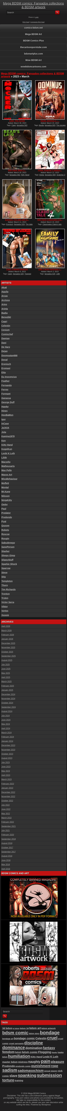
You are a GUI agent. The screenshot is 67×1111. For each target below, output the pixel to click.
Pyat (3, 521)
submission (49, 1075)
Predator (6, 513)
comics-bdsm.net (33, 27)
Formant (5, 394)
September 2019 (8, 839)
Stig (3, 577)
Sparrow (5, 568)
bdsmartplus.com (33, 53)
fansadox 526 (19, 224)
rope (54, 1066)
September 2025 (8, 656)
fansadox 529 (18, 274)
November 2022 (8, 796)
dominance (13, 1047)
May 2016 (5, 864)
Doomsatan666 (9, 355)
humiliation (19, 1056)
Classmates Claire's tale (52, 224)
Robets (5, 530)
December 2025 (8, 643)
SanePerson (7, 547)
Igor (3, 419)
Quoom (5, 526)
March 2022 (6, 818)
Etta (3, 372)
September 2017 (8, 852)
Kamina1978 (8, 436)
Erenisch (9, 224)
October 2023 (7, 754)
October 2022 (7, 801)
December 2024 (8, 694)
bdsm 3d (24, 1028)
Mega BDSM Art (33, 34)
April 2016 (5, 869)
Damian (5, 338)
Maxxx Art (6, 475)
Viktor (4, 606)
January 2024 (7, 741)
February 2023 (7, 784)
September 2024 (8, 707)
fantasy (49, 1048)
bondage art (7, 1039)
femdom (8, 1052)
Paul (3, 509)
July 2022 (5, 805)
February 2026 (7, 635)
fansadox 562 (15, 175)
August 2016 (6, 856)
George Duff (7, 402)
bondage (50, 1032)
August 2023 (6, 758)
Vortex (4, 611)
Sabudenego (8, 543)
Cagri (14, 125)
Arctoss (5, 300)
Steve (4, 572)
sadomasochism (31, 1070)
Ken (3, 441)
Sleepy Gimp (8, 555)
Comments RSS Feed (37, 22)
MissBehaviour (9, 479)
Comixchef (7, 334)
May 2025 (5, 673)
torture (8, 1080)
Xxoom (5, 615)
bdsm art (35, 1028)
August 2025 (6, 660)
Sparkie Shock (9, 564)
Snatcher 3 (61, 175)
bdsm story (34, 1033)
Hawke (5, 407)
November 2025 (8, 647)
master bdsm (10, 1062)
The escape (61, 125)
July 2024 (5, 716)
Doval (4, 360)
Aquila (41, 125)
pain (45, 1061)
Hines (4, 411)
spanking (27, 1075)
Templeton (7, 581)
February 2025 (7, 686)
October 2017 (7, 848)
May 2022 (5, 814)
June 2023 (5, 767)
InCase (5, 423)
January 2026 (7, 639)
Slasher (5, 551)
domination (34, 1048)
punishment (41, 1066)
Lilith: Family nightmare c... (49, 269)
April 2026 (5, 626)
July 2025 (5, 665)
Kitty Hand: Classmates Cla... (50, 220)
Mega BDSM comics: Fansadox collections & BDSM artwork (33, 5)
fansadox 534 (50, 274)
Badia (4, 313)
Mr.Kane (5, 492)
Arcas (4, 296)
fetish (18, 1052)
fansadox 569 (50, 175)
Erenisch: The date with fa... (17, 220)
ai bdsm (16, 1028)
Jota (3, 432)
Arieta (41, 175)
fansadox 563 (22, 125)
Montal (5, 487)
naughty (34, 1061)
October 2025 (7, 652)
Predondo (6, 517)
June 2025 (5, 669)
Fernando (6, 385)
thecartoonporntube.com (33, 47)
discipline (33, 1043)
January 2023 (7, 788)
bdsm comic (15, 1032)
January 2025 (7, 690)
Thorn (4, 585)
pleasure (57, 1061)
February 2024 (7, 737)
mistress (23, 1062)
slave (13, 1075)
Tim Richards (8, 589)
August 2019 (6, 843)
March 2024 (6, 733)
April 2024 (5, 728)
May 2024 (5, 724)
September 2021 (8, 826)
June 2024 (5, 720)
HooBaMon (7, 415)
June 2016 (5, 860)
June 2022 (5, 809)
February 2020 (7, 835)
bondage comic (24, 1038)
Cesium (5, 330)
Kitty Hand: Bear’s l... (17, 170)
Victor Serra (7, 602)
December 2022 (8, 792)
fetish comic (30, 1052)
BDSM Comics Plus (33, 40)
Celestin (5, 326)
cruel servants (16, 1043)
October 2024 (7, 703)
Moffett (5, 483)
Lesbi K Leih (8, 453)
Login (37, 17)
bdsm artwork (48, 1028)
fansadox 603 (50, 125)
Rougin (5, 538)
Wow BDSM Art (33, 60)
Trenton (5, 594)
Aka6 (4, 287)
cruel (52, 1037)
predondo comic (23, 1066)
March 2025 (6, 681)
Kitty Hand (25, 175)
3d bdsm (7, 1028)
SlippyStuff (7, 560)
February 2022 (7, 822)
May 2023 (5, 771)
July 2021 (5, 830)
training (19, 1080)
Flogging (44, 1052)
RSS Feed (25, 22)
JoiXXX (5, 428)
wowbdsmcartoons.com (33, 66)
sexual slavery (51, 1071)
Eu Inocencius (9, 377)
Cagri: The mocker (17, 121)
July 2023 (5, 762)
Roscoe (5, 534)
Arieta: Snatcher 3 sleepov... (50, 170)
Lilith (58, 274)
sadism (9, 1070)
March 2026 (6, 631)
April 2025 (5, 677)
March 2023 (6, 779)
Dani (3, 343)
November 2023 (8, 750)
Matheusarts (8, 466)
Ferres (4, 389)
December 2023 (8, 745)
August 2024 (6, 711)
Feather (5, 381)
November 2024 (8, 699)
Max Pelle (6, 470)
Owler (4, 504)
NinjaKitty (6, 500)
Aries (4, 304)
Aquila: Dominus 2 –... (49, 121)
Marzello (5, 462)
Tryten (4, 598)
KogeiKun (6, 449)
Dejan (4, 351)
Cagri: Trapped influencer (17, 269)
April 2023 (5, 775)
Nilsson (5, 496)
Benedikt (6, 317)
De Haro (5, 347)
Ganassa (6, 398)
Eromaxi (5, 368)
